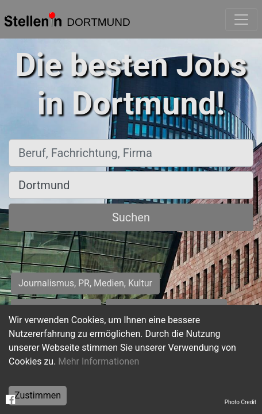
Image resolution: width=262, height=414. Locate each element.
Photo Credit (240, 402)
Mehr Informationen (98, 361)
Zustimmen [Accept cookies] (37, 395)
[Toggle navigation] (241, 19)
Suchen (131, 217)
